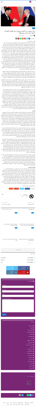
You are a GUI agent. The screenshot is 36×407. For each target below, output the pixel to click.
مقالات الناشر (30, 361)
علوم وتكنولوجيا (29, 353)
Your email (18, 290)
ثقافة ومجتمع (30, 342)
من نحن (7, 402)
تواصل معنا (31, 281)
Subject (18, 295)
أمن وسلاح (30, 325)
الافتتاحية (30, 334)
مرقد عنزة (30, 359)
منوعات (31, 363)
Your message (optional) (18, 305)
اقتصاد (31, 327)
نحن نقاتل (30, 365)
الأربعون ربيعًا (30, 330)
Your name (18, 285)
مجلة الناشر (30, 357)
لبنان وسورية (30, 355)
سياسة (34, 28)
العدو (31, 338)
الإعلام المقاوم (29, 332)
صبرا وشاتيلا (30, 349)
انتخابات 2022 (30, 340)
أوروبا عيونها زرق (31, 204)
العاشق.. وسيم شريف (6, 204)
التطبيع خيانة (30, 336)
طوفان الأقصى (29, 351)
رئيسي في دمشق (29, 344)
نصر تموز (30, 368)
